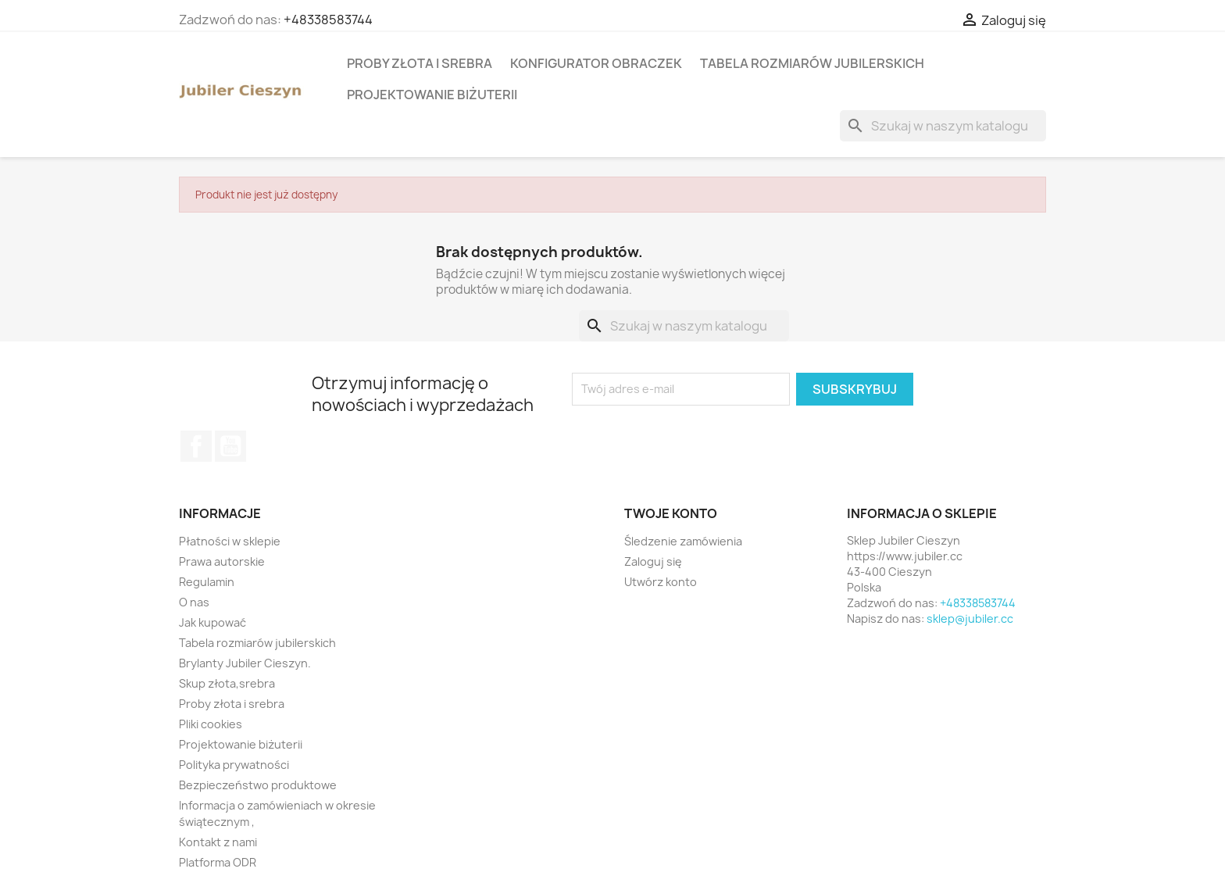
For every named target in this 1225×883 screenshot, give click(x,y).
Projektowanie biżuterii (432, 94)
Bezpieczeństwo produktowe (258, 785)
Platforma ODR (217, 862)
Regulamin (206, 581)
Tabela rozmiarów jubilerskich (812, 63)
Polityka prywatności (234, 764)
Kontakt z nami (218, 842)
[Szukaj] (943, 125)
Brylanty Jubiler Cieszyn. (245, 663)
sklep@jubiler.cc (970, 618)
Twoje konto (670, 513)
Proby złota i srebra (419, 63)
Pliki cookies (210, 724)
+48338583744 (328, 19)
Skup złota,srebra (227, 683)
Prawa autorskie (222, 561)
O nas (194, 602)
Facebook (196, 446)
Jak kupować (212, 622)
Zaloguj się (653, 561)
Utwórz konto (660, 581)
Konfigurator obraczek (596, 63)
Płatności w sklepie (229, 541)
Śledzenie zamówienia (683, 541)
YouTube (230, 446)
